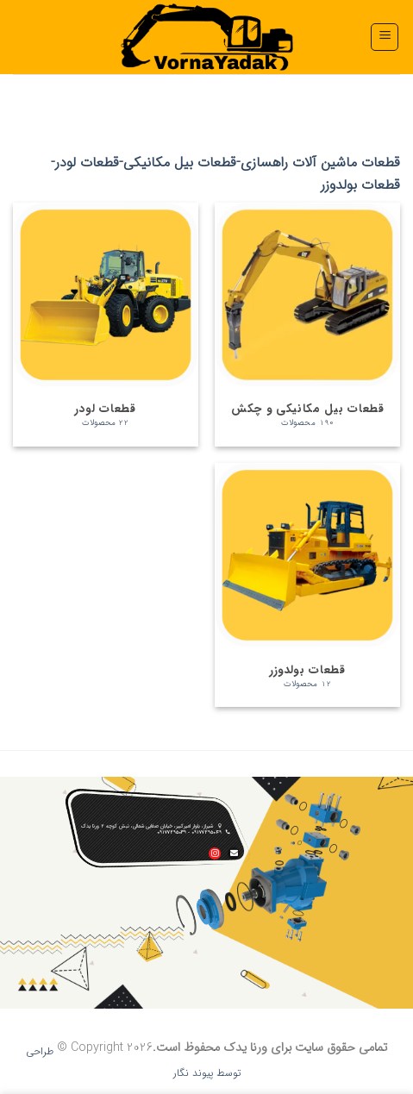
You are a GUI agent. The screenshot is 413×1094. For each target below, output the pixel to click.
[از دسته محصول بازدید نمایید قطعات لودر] (105, 325)
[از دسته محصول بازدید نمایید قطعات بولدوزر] (307, 585)
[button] (384, 37)
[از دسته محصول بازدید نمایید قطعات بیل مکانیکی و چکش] (307, 325)
